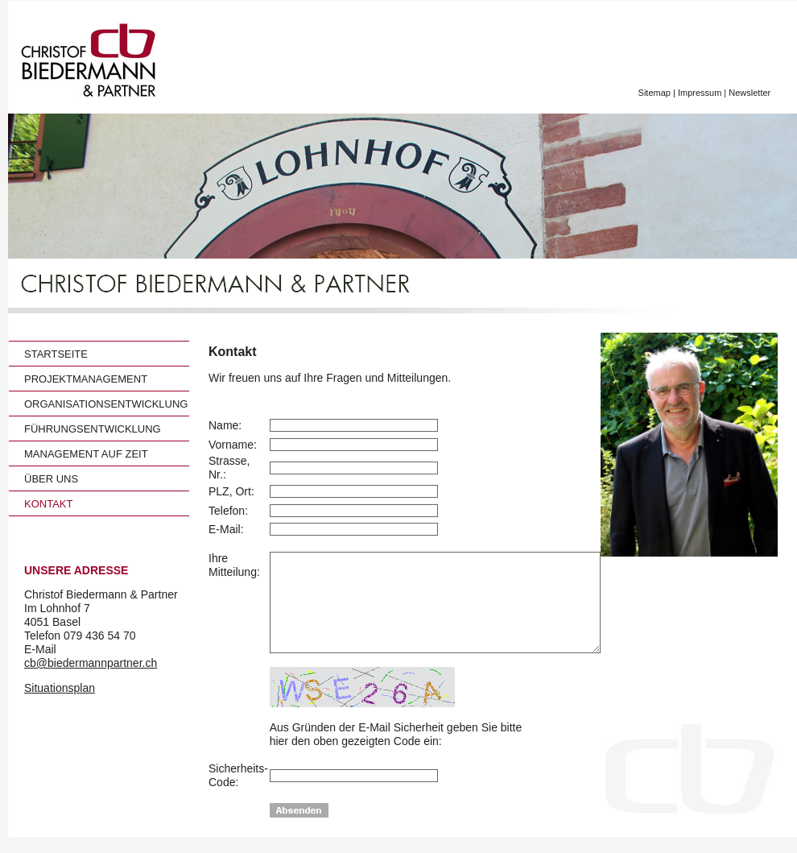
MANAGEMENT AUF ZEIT (86, 454)
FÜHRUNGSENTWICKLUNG (92, 429)
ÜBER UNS (51, 479)
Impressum (699, 92)
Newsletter (751, 92)
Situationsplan (59, 687)
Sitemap (654, 92)
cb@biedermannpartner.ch (90, 662)
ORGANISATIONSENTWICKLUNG (106, 404)
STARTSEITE (56, 354)
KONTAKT (48, 504)
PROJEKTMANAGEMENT (85, 379)
